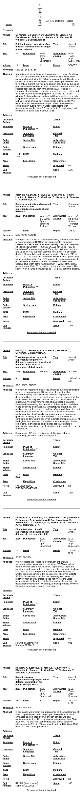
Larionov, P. (63, 668)
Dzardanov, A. (22, 37)
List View (50, 21)
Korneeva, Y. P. (40, 517)
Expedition (29, 161)
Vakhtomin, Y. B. (24, 522)
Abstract (7, 74)
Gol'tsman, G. (22, 353)
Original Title (57, 134)
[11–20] (40, 23)
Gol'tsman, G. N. (28, 199)
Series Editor (6, 141)
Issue (26, 65)
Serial (56, 170)
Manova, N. (50, 668)
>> (40, 19)
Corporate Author (8, 120)
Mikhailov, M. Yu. (58, 517)
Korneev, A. (63, 197)
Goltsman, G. (36, 672)
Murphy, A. (21, 350)
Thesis (56, 119)
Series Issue (29, 147)
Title (5, 44)
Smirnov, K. (38, 37)
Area (5, 161)
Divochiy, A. (21, 670)
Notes (6, 165)
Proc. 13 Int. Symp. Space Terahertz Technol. (45, 221)
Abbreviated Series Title (59, 141)
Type (55, 44)
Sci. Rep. (44, 371)
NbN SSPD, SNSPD (25, 69)
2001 (17, 53)
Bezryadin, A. (39, 353)
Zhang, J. (34, 195)
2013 (17, 689)
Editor (56, 126)
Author (6, 35)
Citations (60, 21)
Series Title (29, 140)
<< (40, 5)
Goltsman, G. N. (31, 525)
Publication (29, 53)
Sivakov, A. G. (57, 522)
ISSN (5, 154)
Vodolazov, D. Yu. (45, 520)
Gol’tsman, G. (22, 35)
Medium (57, 154)
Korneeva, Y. (63, 350)
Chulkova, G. (51, 35)
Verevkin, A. (21, 195)
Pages (56, 65)
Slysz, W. (45, 195)
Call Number (7, 171)
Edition (57, 147)
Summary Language (28, 134)
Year (5, 53)
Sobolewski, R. (37, 40)
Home (9, 24)
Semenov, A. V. (27, 520)
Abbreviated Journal (59, 54)
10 (41, 17)
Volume (7, 65)
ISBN (26, 154)
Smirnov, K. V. (41, 522)
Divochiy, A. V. (63, 520)
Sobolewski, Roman (62, 195)
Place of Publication (29, 127)
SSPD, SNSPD (23, 557)
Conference (59, 161)
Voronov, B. (66, 37)
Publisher (8, 126)
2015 (17, 371)
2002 (17, 216)
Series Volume (7, 148)
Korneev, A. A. (23, 517)
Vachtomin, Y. (66, 670)
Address (7, 115)
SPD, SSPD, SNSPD (25, 385)
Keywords (8, 69)
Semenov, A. (52, 37)
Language (8, 133)
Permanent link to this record (41, 176)
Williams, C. (21, 40)
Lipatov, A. (65, 35)
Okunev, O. (37, 35)
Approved (58, 165)
